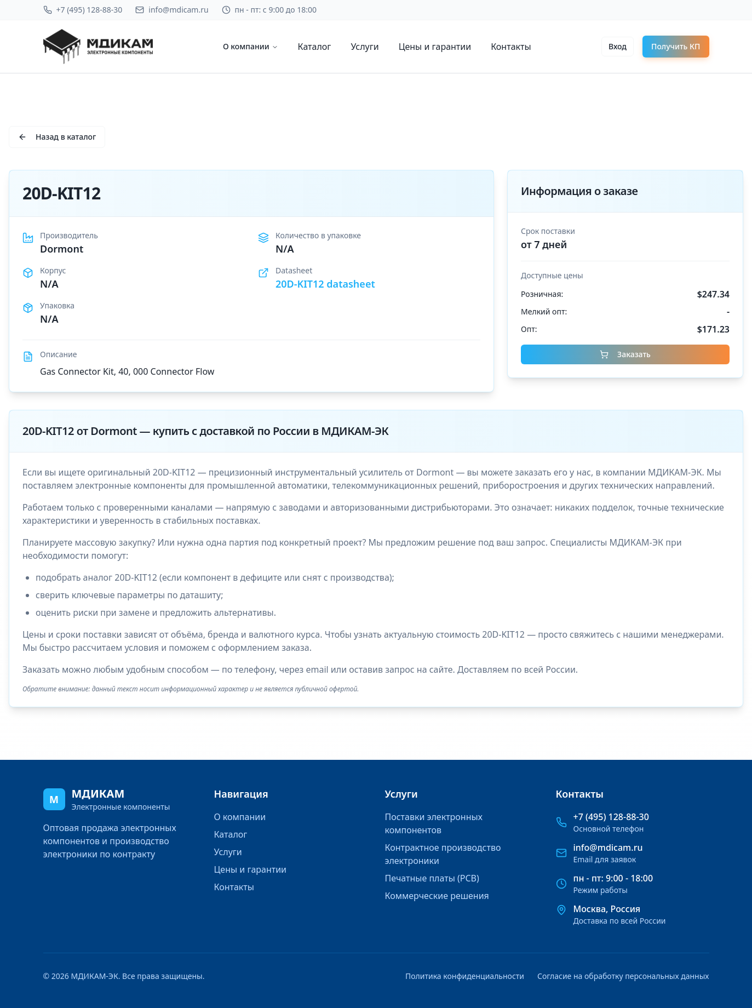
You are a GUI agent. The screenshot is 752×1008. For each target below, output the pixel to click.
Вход (618, 46)
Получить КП (676, 46)
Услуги (364, 47)
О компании (250, 46)
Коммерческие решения (437, 896)
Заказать (625, 354)
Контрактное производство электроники (443, 854)
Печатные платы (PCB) (432, 878)
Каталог (314, 47)
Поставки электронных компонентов (434, 823)
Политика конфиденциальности (464, 976)
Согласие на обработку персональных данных (623, 976)
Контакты (511, 47)
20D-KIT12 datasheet (325, 283)
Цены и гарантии (435, 47)
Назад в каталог (57, 136)
